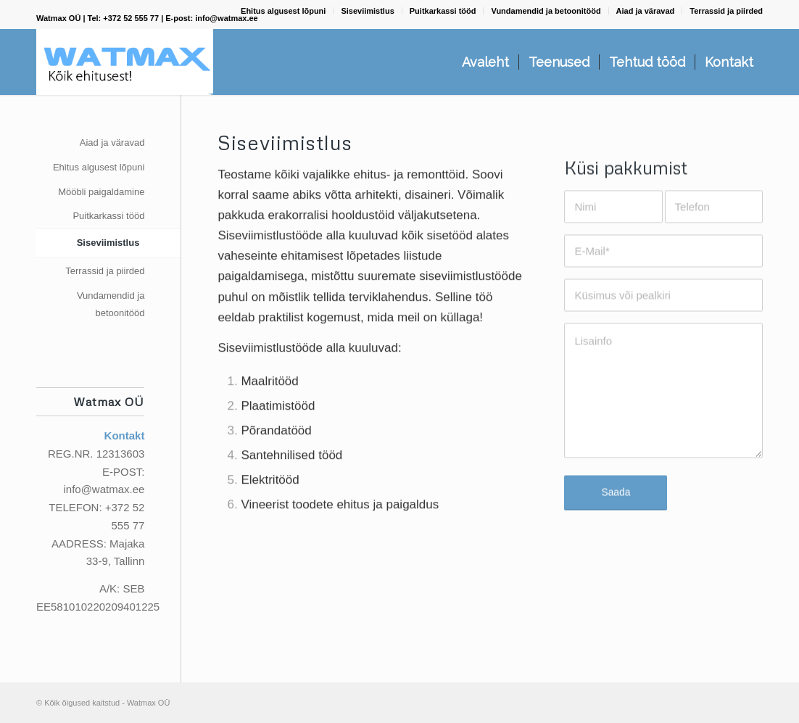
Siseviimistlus (367, 11)
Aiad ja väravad (645, 11)
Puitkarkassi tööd (443, 11)
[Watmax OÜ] (124, 62)
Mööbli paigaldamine (101, 191)
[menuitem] (283, 11)
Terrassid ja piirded (726, 11)
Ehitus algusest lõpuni (283, 11)
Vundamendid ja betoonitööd (545, 11)
